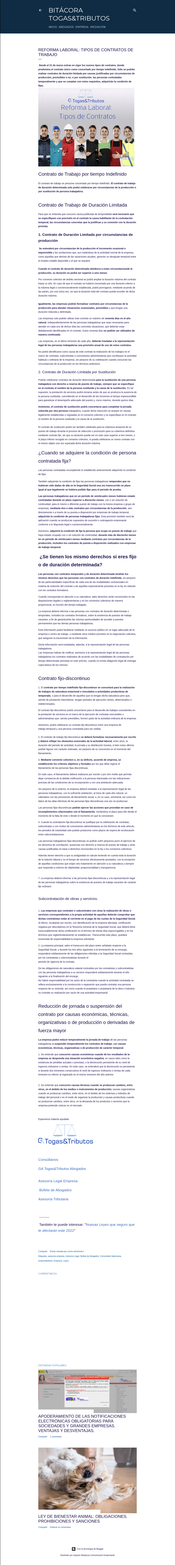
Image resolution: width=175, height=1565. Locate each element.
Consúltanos (48, 1160)
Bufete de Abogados (56, 1190)
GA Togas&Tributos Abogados (62, 1169)
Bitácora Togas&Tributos (79, 14)
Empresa (82, 27)
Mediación (98, 27)
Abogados (66, 27)
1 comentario (56, 1436)
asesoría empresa (56, 1256)
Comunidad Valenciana (110, 1256)
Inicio (53, 27)
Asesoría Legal (72, 1256)
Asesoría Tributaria (53, 1199)
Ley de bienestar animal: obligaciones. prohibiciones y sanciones (82, 1518)
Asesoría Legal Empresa (58, 1181)
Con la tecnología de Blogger (88, 1549)
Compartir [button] (42, 1251)
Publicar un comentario (60, 1527)
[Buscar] (135, 9)
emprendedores (45, 1261)
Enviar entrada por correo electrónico (67, 1251)
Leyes (66, 1261)
